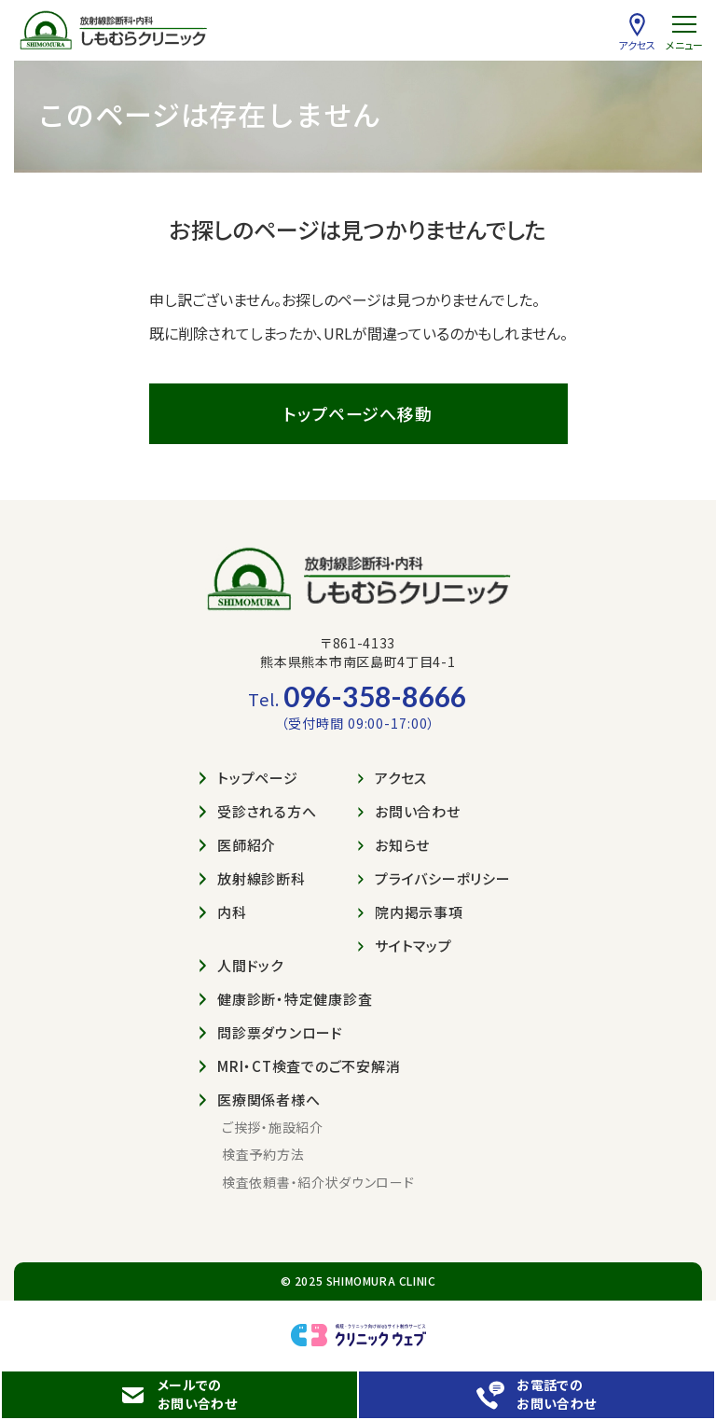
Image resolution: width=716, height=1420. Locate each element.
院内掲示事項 (410, 912)
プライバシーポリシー (434, 878)
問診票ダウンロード (271, 1032)
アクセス (392, 777)
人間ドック (241, 965)
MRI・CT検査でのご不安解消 (300, 1066)
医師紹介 (238, 845)
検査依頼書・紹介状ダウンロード (318, 1182)
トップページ (249, 777)
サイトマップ (405, 945)
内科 (223, 912)
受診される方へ (258, 811)
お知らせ (394, 845)
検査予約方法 (263, 1154)
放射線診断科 (253, 878)
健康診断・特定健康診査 (286, 999)
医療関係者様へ (260, 1099)
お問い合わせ (409, 811)
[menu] (684, 32)
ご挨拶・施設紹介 (273, 1127)
